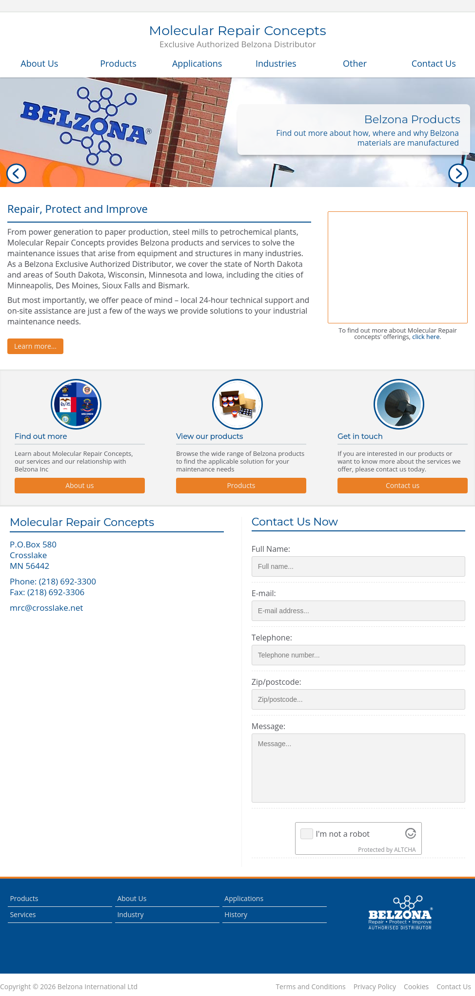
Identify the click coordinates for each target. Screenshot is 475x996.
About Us (39, 63)
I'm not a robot (343, 834)
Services (23, 914)
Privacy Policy (375, 986)
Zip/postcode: (276, 682)
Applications (197, 63)
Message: (268, 726)
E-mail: (264, 593)
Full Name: (271, 549)
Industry (130, 914)
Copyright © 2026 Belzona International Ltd (69, 986)
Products (118, 63)
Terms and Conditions (310, 986)
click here (425, 336)
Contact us (402, 485)
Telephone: (272, 637)
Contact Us (434, 63)
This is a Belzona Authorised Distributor (400, 912)
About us (79, 485)
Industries (276, 63)
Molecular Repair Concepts (237, 37)
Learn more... (35, 346)
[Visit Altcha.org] (410, 834)
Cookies (416, 986)
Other (355, 63)
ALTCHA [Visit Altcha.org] (405, 850)
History (235, 914)
